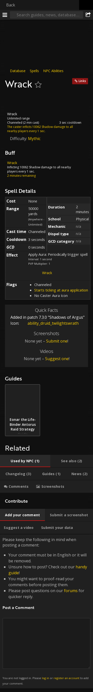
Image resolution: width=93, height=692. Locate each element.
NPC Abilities (53, 70)
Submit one (56, 341)
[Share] (88, 15)
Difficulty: (19, 138)
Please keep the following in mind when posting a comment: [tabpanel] (46, 611)
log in (45, 678)
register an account (66, 678)
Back (10, 5)
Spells (34, 70)
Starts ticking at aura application (61, 290)
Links (82, 81)
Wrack (47, 272)
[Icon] (13, 100)
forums (71, 590)
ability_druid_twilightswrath (49, 323)
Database (18, 70)
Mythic (34, 138)
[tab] (25, 461)
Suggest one (57, 358)
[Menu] (5, 15)
